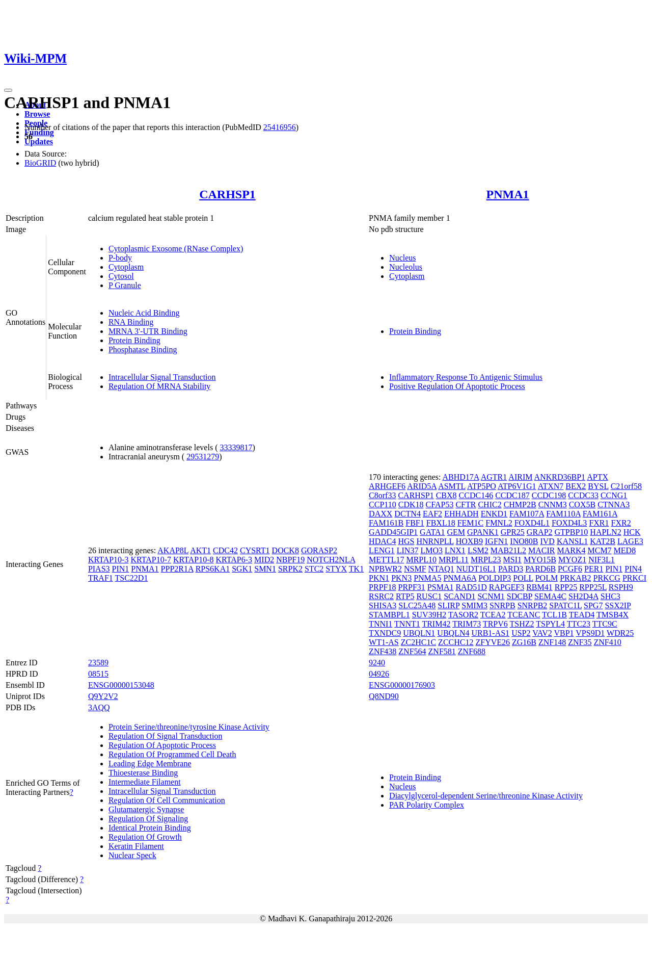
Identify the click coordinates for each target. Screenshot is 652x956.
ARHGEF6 (387, 486)
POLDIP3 (494, 578)
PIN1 (120, 568)
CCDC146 (476, 495)
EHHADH (461, 513)
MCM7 (599, 550)
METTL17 (386, 559)
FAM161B (386, 523)
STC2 (314, 568)
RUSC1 (429, 596)
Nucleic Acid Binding (144, 312)
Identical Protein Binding (149, 827)
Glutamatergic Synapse (146, 809)
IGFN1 (496, 541)
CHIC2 (489, 504)
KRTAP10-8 (193, 559)
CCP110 (382, 504)
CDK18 (411, 504)
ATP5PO (481, 486)
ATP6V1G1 (517, 486)
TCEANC (523, 614)
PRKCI (634, 578)
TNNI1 (380, 623)
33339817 (236, 447)
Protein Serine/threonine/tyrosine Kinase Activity (188, 726)
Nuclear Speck (132, 855)
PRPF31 (411, 587)
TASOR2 (463, 614)
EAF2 (432, 513)
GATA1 (432, 532)
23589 (98, 662)
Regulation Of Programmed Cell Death (172, 754)
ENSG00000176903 (402, 685)
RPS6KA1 (213, 568)
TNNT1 (407, 623)
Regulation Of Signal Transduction (165, 736)
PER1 (593, 568)
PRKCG (606, 578)
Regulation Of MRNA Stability (159, 386)
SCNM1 (490, 596)
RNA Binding (130, 322)
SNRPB (502, 605)
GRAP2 (540, 532)
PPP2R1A (177, 568)
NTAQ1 (441, 568)
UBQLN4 (453, 633)
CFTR (465, 504)
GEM (456, 532)
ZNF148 (552, 642)
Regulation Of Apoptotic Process (162, 745)
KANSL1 (572, 541)
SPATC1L (565, 605)
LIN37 (408, 550)
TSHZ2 (521, 623)
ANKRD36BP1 (559, 477)
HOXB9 (469, 541)
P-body (120, 257)
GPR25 (513, 532)
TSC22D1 (131, 578)
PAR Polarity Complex (426, 804)
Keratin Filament (136, 846)
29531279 (202, 456)
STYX (336, 568)
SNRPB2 (533, 605)
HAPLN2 (605, 532)
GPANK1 (483, 532)
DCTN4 (407, 513)
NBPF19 (290, 559)
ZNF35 (579, 642)
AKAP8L (172, 550)
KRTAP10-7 (150, 559)
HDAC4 (382, 541)
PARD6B (540, 568)
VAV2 (542, 633)
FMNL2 (498, 523)
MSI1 (512, 559)
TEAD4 (582, 614)
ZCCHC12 (455, 642)
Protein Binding (134, 340)
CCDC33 (583, 495)
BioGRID (40, 163)
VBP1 (564, 633)
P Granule (124, 285)
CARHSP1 (227, 194)
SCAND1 (459, 596)
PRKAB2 (575, 578)
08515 (98, 673)
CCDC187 (512, 495)
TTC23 (578, 623)
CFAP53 (440, 504)
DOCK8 (285, 550)
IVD (547, 541)
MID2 (264, 559)
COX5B (582, 504)
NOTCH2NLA (331, 559)
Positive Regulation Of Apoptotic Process (457, 386)
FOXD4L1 (532, 523)
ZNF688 (471, 651)
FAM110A (563, 513)
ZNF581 (442, 651)
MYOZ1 (572, 559)
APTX (597, 477)
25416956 (279, 127)
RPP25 (566, 587)
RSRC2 (381, 596)
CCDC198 (549, 495)
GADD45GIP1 (393, 532)
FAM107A (526, 513)
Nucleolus (405, 267)
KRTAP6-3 (234, 559)
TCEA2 (493, 614)
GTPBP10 (571, 532)
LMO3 (431, 550)
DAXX (380, 513)
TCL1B (554, 614)
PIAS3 (99, 568)
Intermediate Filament (144, 782)
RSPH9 (621, 587)
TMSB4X (612, 614)
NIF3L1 (601, 559)
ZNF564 (412, 651)
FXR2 (621, 523)
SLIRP (448, 605)
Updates (38, 141)
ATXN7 (551, 486)
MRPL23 (486, 559)
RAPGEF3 (506, 587)
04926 (379, 673)
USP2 (520, 633)
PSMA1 (440, 587)
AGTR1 (494, 477)
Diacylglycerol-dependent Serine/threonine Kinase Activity (486, 795)
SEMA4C (550, 596)
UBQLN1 (419, 633)
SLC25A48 (417, 605)
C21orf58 (626, 486)
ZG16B (524, 642)
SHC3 (610, 596)
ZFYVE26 (492, 642)
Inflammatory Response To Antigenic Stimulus (465, 377)
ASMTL (452, 486)
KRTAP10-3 (108, 559)
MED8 (625, 550)
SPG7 (593, 605)
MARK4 (571, 550)
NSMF (415, 568)
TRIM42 (436, 623)
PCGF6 (570, 568)
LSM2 (478, 550)
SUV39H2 (429, 614)
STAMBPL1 (389, 614)
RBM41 (539, 587)
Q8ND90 (384, 696)
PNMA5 (427, 578)
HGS (406, 541)
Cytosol (121, 276)
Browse (37, 114)
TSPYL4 (550, 623)
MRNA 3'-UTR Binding (147, 331)
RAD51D (470, 587)
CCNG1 (614, 495)
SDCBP (519, 596)
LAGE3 (630, 541)
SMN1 (265, 568)
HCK (632, 532)
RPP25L (593, 587)
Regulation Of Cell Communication (166, 800)
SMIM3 (474, 605)
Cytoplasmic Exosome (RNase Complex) (175, 248)
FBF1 (414, 523)
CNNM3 (552, 504)
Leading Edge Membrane (150, 763)
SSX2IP (618, 605)
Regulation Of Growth (145, 837)
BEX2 (575, 486)
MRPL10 (421, 559)
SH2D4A (583, 596)
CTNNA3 (613, 504)
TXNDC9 (385, 633)
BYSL (598, 486)
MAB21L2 (508, 550)
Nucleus (402, 257)
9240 (377, 662)
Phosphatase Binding (142, 349)
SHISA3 (382, 605)
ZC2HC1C (418, 642)
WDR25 (620, 633)
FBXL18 (440, 523)
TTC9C (604, 623)
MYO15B (540, 559)
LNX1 (455, 550)
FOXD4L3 (569, 523)
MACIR (541, 550)
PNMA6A (459, 578)
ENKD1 (494, 513)
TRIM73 (466, 623)
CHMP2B (520, 504)
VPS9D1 (590, 633)
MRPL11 (454, 559)
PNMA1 (507, 194)
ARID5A (422, 486)
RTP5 (405, 596)
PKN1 (379, 578)
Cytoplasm (126, 267)
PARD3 (510, 568)
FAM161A (600, 513)
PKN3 (401, 578)
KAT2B (602, 541)
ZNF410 (607, 642)
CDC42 (225, 550)
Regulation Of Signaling (148, 818)
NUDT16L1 (476, 568)
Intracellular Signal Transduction (162, 377)
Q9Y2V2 (103, 696)
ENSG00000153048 (121, 685)
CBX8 (446, 495)
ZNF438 (382, 651)
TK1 (356, 568)
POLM (546, 578)
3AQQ (99, 707)
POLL (523, 578)
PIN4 (633, 568)
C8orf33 (382, 495)
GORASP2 (319, 550)
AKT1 (200, 550)
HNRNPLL (434, 541)
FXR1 (599, 523)
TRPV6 (495, 623)
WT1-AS (384, 642)
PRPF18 (382, 587)
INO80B (524, 541)
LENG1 (382, 550)
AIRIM (520, 477)
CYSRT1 (255, 550)
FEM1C (470, 523)
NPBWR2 (385, 568)
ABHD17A (461, 477)
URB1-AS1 (490, 633)
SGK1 (242, 568)
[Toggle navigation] (8, 90)
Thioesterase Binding (143, 772)
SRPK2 (290, 568)
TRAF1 (100, 578)
